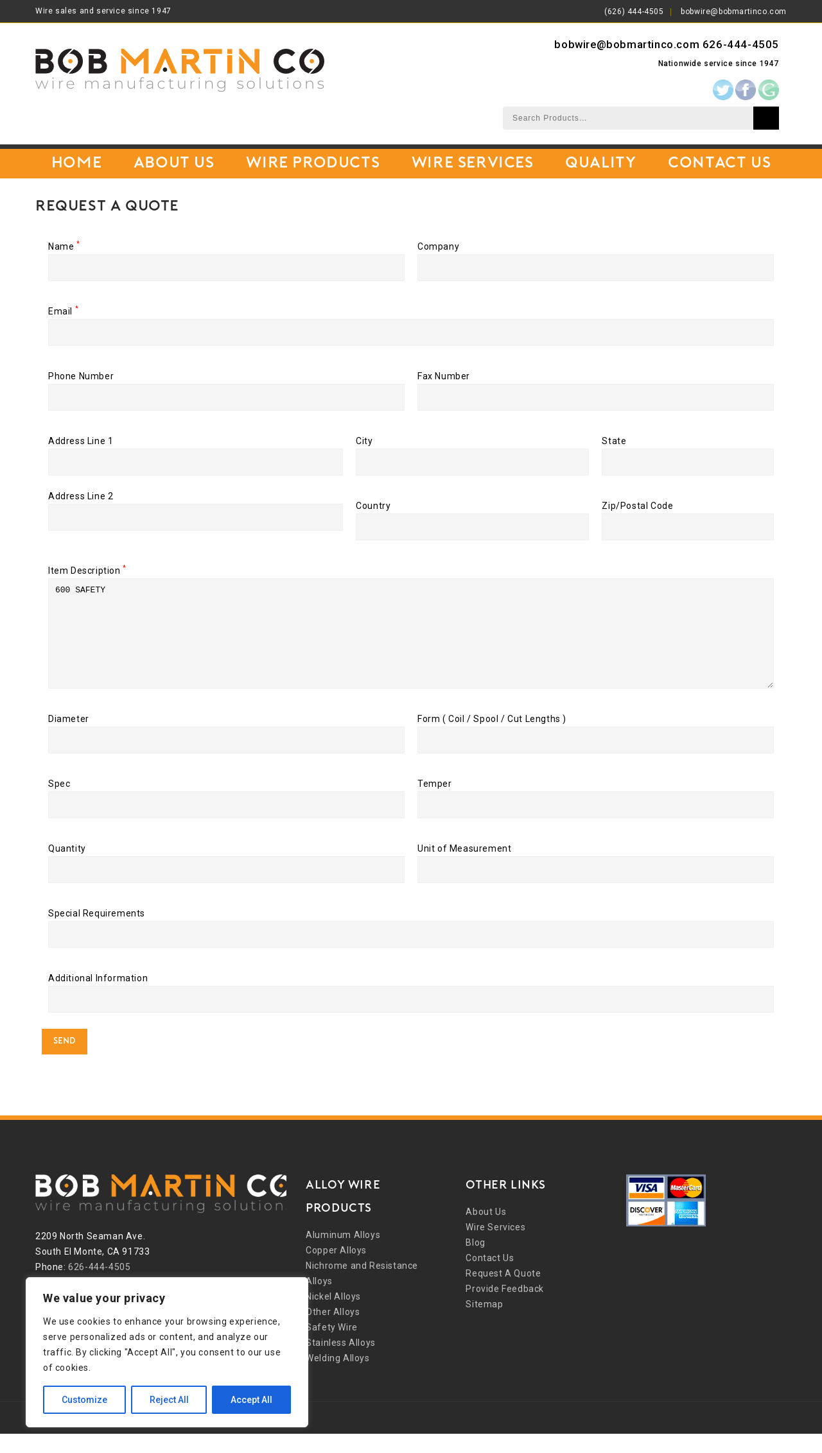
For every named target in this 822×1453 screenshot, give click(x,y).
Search (766, 118)
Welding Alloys (337, 1377)
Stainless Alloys (341, 1362)
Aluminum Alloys (343, 1254)
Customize (84, 1400)
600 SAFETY (411, 643)
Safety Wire (332, 1346)
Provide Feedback (505, 1308)
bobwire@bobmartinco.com (734, 11)
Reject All (169, 1400)
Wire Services (473, 163)
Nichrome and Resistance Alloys (362, 1292)
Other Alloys (333, 1331)
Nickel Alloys (333, 1316)
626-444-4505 (741, 44)
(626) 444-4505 (633, 11)
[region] (167, 1352)
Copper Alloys (336, 1269)
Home (76, 163)
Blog (475, 1262)
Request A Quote (503, 1292)
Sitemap (484, 1323)
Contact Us (719, 163)
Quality (600, 163)
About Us (174, 163)
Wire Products (313, 163)
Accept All (251, 1400)
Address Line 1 (195, 451)
